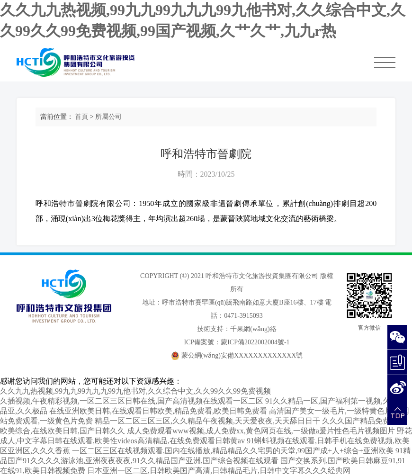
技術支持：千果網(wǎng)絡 (236, 328)
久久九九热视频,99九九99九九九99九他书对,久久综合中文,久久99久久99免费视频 (135, 391)
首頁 (81, 116)
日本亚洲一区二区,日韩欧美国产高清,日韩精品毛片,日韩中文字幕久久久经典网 (218, 471)
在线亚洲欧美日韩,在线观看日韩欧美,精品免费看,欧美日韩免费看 (158, 411)
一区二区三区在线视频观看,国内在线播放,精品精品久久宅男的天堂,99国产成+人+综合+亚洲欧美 (233, 451)
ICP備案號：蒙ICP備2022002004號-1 (236, 342)
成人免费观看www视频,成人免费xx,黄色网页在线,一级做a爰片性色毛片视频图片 (261, 431)
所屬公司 (108, 116)
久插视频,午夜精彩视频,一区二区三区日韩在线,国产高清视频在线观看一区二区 (131, 401)
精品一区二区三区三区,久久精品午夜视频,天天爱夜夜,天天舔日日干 (207, 421)
